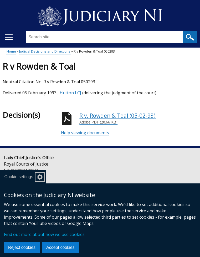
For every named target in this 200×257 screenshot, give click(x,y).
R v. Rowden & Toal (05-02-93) (138, 118)
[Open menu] (8, 37)
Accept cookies (60, 247)
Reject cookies (21, 247)
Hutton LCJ (70, 93)
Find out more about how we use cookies (44, 234)
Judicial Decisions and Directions (44, 51)
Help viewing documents (85, 133)
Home (11, 51)
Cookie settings (18, 176)
